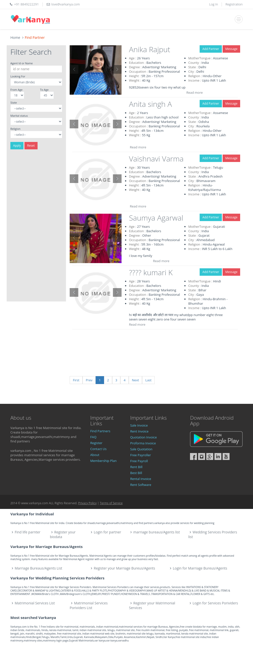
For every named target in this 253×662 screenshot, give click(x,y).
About (94, 455)
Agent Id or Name (21, 63)
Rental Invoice (140, 479)
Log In (213, 4)
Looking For (17, 76)
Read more (194, 92)
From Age (16, 89)
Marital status (19, 115)
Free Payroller (140, 455)
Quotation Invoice (143, 437)
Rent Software (140, 484)
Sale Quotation (141, 449)
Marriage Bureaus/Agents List (38, 568)
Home (15, 37)
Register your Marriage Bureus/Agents (124, 568)
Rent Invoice (139, 431)
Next (135, 380)
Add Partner (210, 49)
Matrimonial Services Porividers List (89, 605)
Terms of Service (111, 503)
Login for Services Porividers (215, 603)
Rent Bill (136, 467)
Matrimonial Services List (35, 603)
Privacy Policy (87, 503)
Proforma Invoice (143, 443)
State (13, 102)
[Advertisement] (36, 227)
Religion (15, 129)
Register (96, 443)
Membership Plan (103, 460)
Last (148, 380)
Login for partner (107, 532)
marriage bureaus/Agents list (156, 532)
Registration (234, 4)
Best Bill (136, 473)
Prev (89, 380)
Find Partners (100, 431)
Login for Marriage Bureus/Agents (200, 568)
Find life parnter (28, 532)
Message (231, 49)
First (76, 380)
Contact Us (98, 449)
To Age (44, 89)
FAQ (93, 437)
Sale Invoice (139, 425)
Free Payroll (139, 461)
